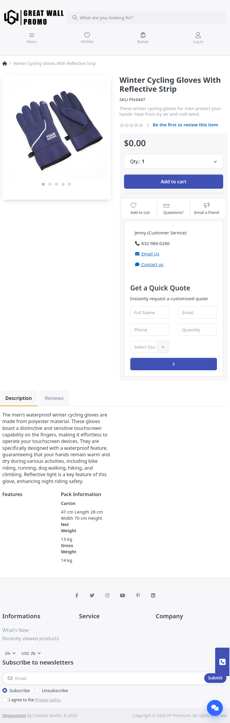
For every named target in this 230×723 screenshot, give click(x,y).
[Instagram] (107, 595)
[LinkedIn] (153, 595)
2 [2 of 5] (49, 184)
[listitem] (56, 129)
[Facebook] (76, 595)
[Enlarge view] (56, 129)
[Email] (102, 678)
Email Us (147, 254)
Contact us (149, 264)
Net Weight (68, 527)
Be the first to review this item (185, 125)
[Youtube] (122, 595)
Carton (68, 503)
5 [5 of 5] (69, 184)
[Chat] (215, 708)
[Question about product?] (174, 208)
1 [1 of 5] (43, 184)
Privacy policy (47, 700)
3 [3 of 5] (56, 184)
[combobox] (146, 17)
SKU (124, 99)
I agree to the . (35, 700)
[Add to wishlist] (140, 208)
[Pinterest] (138, 595)
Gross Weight (68, 548)
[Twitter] (92, 595)
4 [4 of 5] (62, 184)
